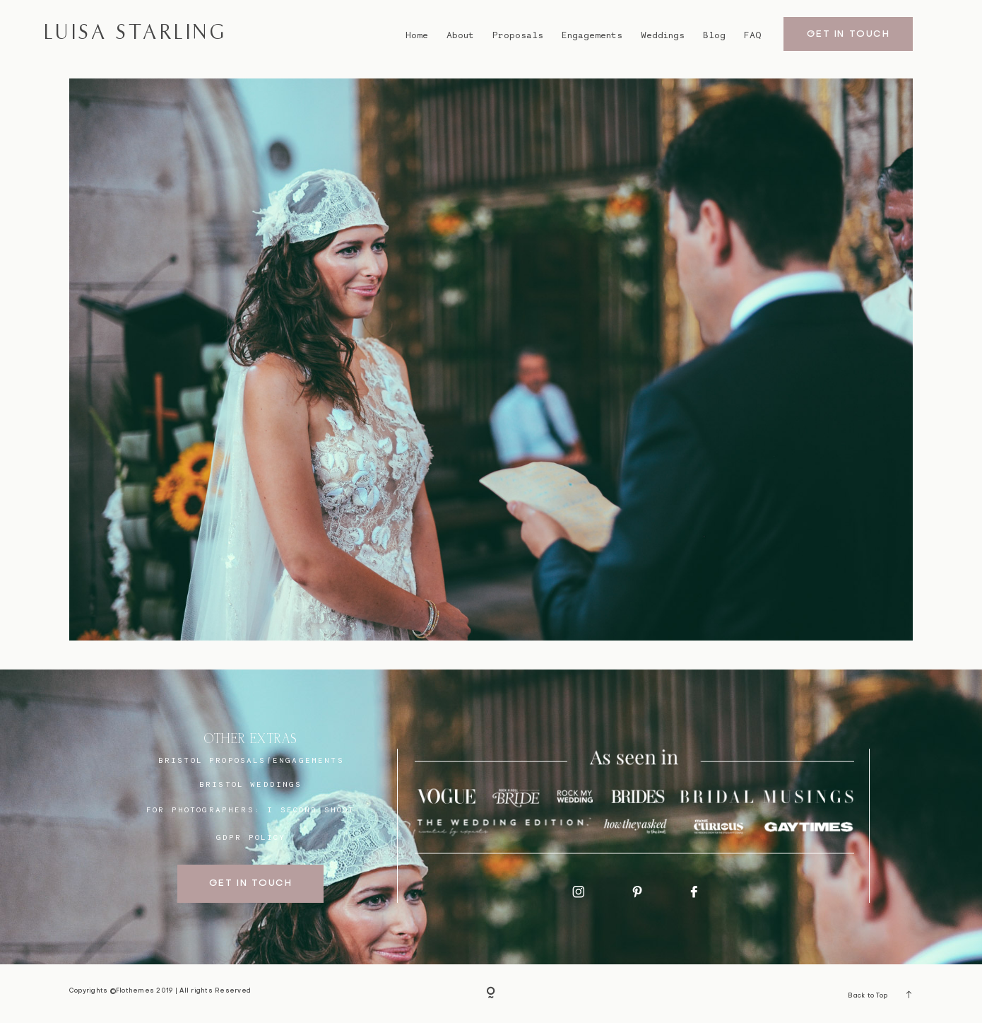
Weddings (663, 35)
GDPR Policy (251, 836)
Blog (714, 35)
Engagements (592, 35)
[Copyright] (491, 994)
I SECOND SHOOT (311, 809)
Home (417, 35)
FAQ (752, 35)
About (460, 35)
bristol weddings (250, 783)
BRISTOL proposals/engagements (251, 759)
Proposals (517, 35)
